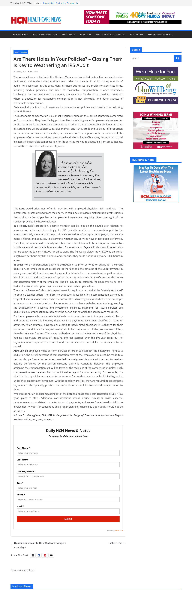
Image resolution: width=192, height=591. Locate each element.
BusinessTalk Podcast (160, 34)
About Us (67, 34)
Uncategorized (21, 52)
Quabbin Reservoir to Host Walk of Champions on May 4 (38, 545)
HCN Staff (34, 71)
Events (84, 34)
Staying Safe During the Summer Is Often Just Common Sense (60, 4)
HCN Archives (20, 34)
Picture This (136, 34)
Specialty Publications (109, 34)
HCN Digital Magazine (45, 34)
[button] (73, 34)
